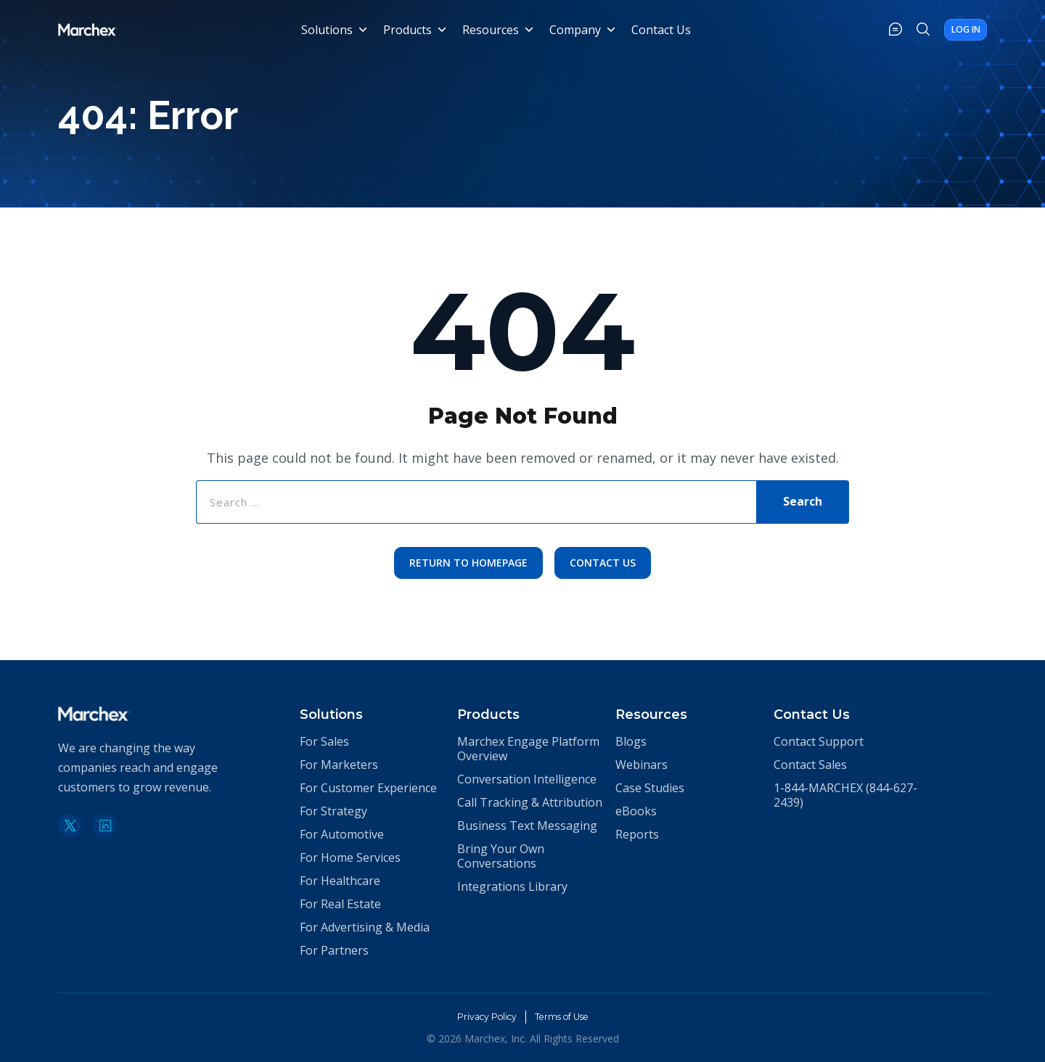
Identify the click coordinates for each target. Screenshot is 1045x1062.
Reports (637, 834)
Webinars (641, 765)
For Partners (334, 950)
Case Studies (649, 788)
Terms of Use (566, 1016)
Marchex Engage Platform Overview (528, 748)
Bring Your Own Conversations (500, 856)
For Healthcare (340, 881)
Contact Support (819, 741)
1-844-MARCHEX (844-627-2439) (845, 795)
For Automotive (342, 834)
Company (584, 33)
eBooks (636, 811)
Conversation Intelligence (527, 779)
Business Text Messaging (527, 825)
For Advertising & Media (365, 927)
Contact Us (662, 33)
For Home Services (350, 857)
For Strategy (333, 811)
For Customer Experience (368, 788)
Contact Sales (810, 765)
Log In (952, 32)
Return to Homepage (465, 570)
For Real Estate (340, 904)
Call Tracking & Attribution (529, 802)
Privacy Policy (480, 1016)
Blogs (631, 741)
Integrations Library (512, 886)
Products (417, 33)
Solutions (336, 33)
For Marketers (339, 765)
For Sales (324, 741)
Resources (500, 33)
